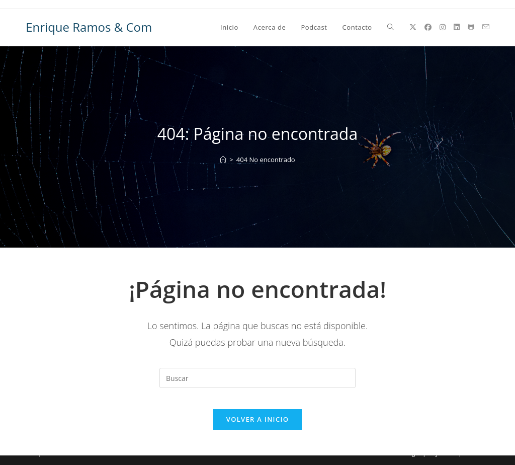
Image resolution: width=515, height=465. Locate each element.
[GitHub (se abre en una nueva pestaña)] (471, 27)
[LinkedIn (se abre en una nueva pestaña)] (457, 27)
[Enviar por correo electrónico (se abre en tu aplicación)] (485, 27)
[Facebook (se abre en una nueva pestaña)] (428, 27)
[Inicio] (223, 159)
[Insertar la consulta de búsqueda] (257, 378)
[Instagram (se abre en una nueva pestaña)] (443, 27)
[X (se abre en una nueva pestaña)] (412, 27)
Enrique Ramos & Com (89, 27)
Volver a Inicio (257, 428)
